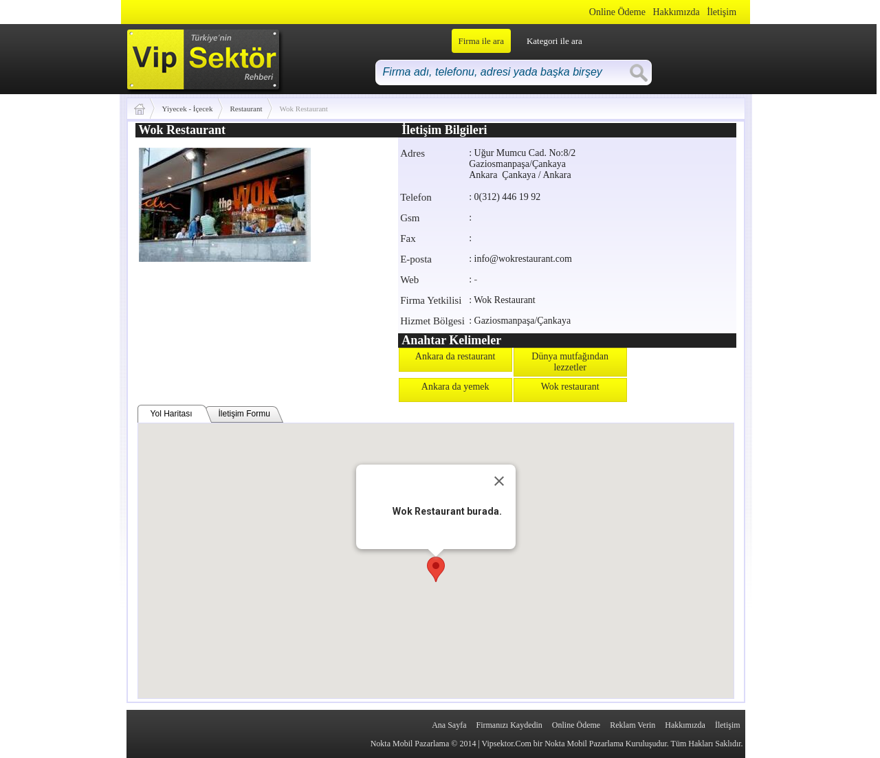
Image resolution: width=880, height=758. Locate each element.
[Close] (499, 481)
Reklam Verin (632, 725)
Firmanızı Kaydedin (509, 725)
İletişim (721, 12)
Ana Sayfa (449, 725)
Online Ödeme (617, 12)
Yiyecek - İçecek (187, 108)
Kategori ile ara (554, 41)
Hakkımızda (675, 12)
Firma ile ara (481, 41)
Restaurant (246, 108)
